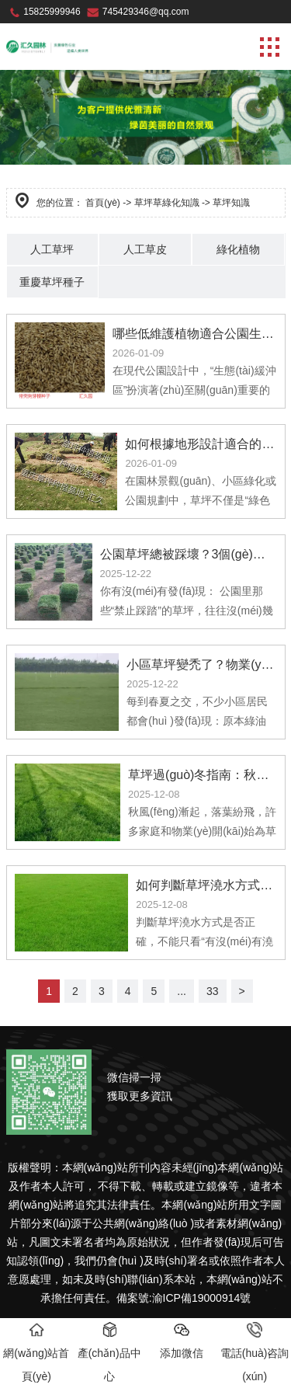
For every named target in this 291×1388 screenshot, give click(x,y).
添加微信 (181, 1340)
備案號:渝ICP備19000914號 (183, 1298)
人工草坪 (52, 249)
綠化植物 (238, 249)
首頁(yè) (102, 202)
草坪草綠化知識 (166, 202)
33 (212, 991)
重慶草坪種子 (52, 282)
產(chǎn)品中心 (109, 1352)
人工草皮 (145, 249)
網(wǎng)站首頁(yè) (36, 1352)
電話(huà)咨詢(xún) (254, 1352)
